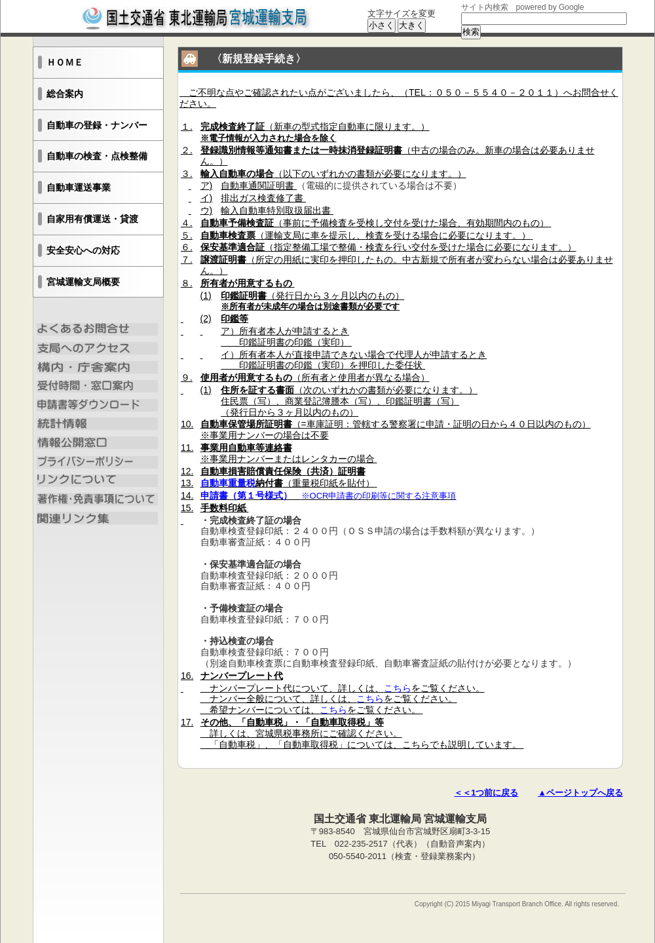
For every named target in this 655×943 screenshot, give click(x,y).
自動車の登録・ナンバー (97, 125)
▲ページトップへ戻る (580, 793)
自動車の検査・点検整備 (97, 156)
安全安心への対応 (83, 250)
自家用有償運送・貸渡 (92, 219)
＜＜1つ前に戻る (486, 793)
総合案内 (65, 93)
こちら (397, 688)
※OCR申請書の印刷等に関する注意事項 (379, 496)
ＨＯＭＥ (65, 62)
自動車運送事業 (79, 187)
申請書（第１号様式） (246, 495)
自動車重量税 (227, 483)
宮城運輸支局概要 (83, 282)
